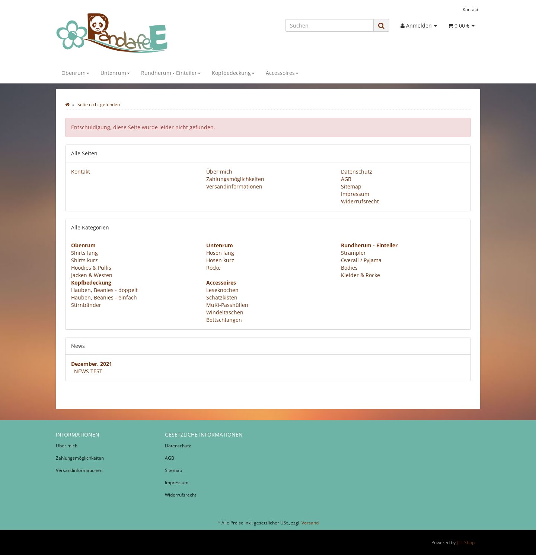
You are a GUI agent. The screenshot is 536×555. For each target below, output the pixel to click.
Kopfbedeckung (233, 72)
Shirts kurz (84, 260)
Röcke (213, 267)
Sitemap (351, 186)
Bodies (349, 267)
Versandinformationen (234, 186)
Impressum (355, 193)
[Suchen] (329, 25)
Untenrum (115, 72)
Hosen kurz (220, 260)
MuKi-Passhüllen (227, 304)
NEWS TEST (88, 371)
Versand (310, 523)
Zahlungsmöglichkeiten (235, 179)
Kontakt (470, 9)
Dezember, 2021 (91, 363)
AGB (346, 179)
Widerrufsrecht (360, 201)
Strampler (353, 252)
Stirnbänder (86, 304)
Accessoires (282, 72)
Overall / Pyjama (361, 260)
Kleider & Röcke (360, 275)
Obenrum (75, 72)
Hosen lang (220, 252)
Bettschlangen (224, 319)
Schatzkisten (221, 297)
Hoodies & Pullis (91, 267)
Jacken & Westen (91, 275)
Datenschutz (356, 171)
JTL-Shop (466, 542)
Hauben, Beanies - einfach (104, 297)
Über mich (219, 171)
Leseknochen (222, 290)
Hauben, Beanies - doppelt (104, 290)
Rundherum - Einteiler (171, 72)
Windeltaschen (224, 312)
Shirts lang (84, 252)
